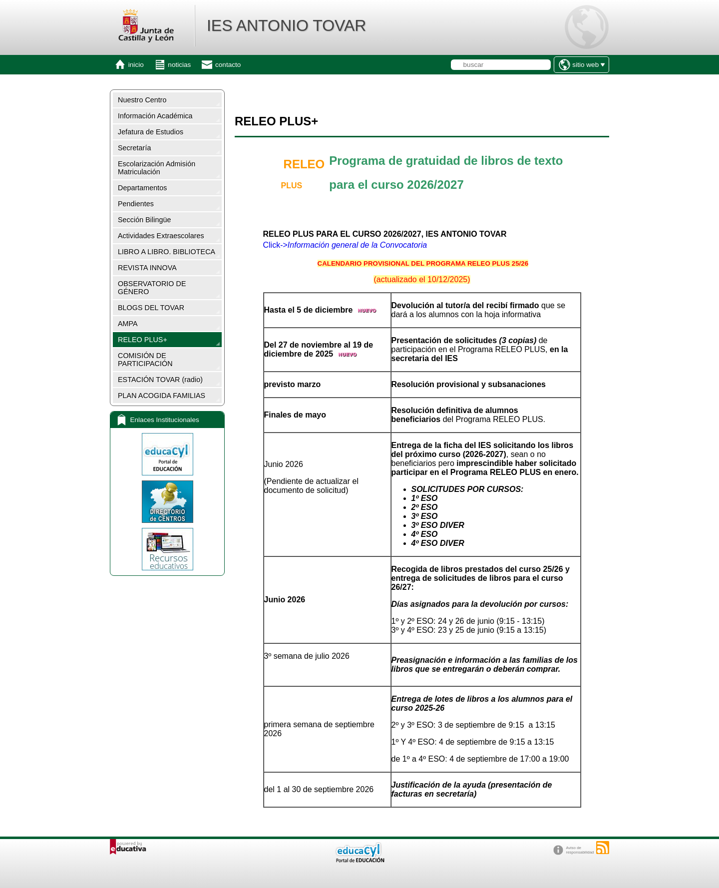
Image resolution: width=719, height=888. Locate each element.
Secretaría (134, 148)
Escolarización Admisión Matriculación (156, 168)
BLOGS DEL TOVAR (151, 308)
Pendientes (136, 204)
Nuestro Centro (142, 100)
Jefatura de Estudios (150, 132)
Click (272, 245)
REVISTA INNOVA (147, 268)
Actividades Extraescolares (161, 236)
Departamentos (142, 188)
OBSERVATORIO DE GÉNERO (152, 288)
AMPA (128, 324)
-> (354, 245)
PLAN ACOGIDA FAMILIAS (161, 396)
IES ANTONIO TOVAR (286, 25)
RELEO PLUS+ (142, 340)
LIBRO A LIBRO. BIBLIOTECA (166, 252)
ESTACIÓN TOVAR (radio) (160, 380)
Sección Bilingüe (144, 220)
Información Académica (155, 116)
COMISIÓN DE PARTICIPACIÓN (145, 360)
